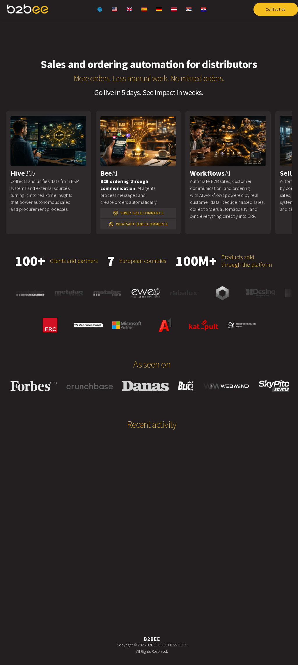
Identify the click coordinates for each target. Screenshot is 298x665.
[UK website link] (129, 9)
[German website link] (159, 9)
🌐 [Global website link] (99, 9)
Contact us (276, 9)
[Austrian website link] (173, 9)
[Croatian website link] (203, 9)
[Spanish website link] (144, 9)
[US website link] (114, 9)
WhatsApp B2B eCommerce (138, 224)
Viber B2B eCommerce (138, 213)
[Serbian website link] (188, 9)
